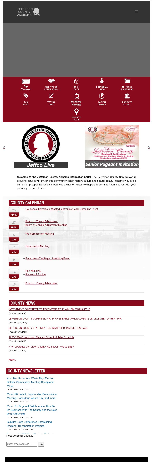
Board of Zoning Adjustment (42, 221)
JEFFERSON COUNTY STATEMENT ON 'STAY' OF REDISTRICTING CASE (48, 328)
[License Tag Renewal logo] (25, 83)
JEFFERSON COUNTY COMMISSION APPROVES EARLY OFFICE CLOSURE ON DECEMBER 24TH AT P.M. (65, 318)
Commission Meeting (37, 246)
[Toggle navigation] (103, 12)
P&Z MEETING (33, 271)
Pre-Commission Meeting (40, 233)
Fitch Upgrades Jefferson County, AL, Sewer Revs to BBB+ (41, 346)
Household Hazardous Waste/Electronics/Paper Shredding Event (62, 209)
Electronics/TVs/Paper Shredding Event (48, 258)
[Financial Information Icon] (101, 84)
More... (12, 359)
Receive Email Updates (19, 435)
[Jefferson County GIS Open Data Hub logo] (76, 84)
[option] (40, 146)
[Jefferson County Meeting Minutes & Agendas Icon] (127, 84)
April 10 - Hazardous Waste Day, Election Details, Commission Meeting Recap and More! (30, 382)
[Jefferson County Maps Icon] (76, 114)
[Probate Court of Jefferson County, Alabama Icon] (127, 99)
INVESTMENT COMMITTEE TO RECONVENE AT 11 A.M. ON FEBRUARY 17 (49, 309)
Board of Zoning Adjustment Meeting (46, 225)
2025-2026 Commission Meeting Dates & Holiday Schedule (41, 337)
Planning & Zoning (36, 274)
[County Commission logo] (51, 84)
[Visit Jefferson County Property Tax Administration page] (25, 99)
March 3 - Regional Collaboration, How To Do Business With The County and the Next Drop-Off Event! (32, 410)
